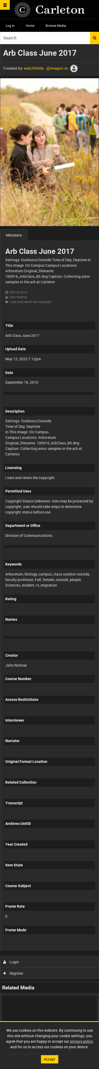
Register (13, 973)
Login (11, 961)
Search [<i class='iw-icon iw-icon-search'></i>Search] (94, 38)
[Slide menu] (5, 5)
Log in (10, 25)
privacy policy (81, 1041)
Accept (49, 1059)
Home (30, 25)
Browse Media (56, 25)
